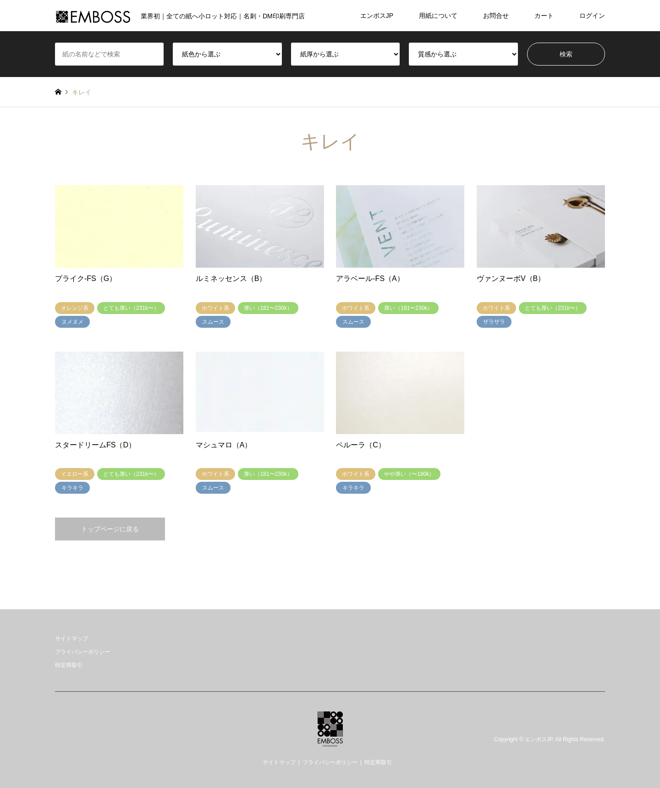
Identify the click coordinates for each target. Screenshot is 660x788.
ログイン (592, 15)
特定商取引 (68, 665)
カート (544, 15)
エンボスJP (376, 15)
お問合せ (496, 15)
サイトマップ (71, 638)
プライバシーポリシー (82, 652)
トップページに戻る (110, 529)
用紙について (438, 15)
